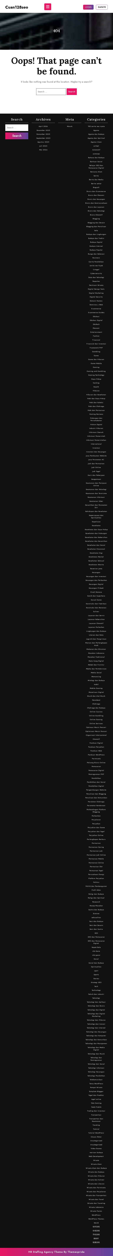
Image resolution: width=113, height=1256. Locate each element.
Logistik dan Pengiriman (96, 639)
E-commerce (96, 308)
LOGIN (88, 7)
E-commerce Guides (96, 312)
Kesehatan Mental (96, 557)
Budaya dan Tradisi (96, 238)
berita (96, 176)
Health (96, 387)
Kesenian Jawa (96, 568)
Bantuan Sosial (96, 161)
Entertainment (96, 332)
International (96, 444)
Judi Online (96, 467)
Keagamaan (96, 479)
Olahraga (96, 704)
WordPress (96, 1215)
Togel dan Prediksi (96, 1095)
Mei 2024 (43, 150)
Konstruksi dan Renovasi (96, 607)
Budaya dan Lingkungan (96, 234)
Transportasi (96, 1115)
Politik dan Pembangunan (96, 886)
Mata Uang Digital (96, 661)
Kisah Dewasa (96, 592)
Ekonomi (96, 328)
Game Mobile (96, 363)
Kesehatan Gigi (96, 553)
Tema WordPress (96, 1083)
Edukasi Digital (96, 320)
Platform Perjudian (96, 878)
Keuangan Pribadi (96, 588)
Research (96, 902)
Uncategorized (96, 1140)
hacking (96, 383)
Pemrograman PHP (96, 774)
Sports (96, 974)
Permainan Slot (96, 866)
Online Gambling (96, 715)
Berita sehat (96, 183)
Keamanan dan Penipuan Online (96, 484)
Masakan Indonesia (96, 653)
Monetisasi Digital (96, 692)
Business (96, 258)
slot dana (96, 951)
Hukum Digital (96, 424)
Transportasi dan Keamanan (96, 1119)
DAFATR (102, 7)
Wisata (96, 1160)
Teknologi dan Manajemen (96, 1043)
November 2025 (43, 134)
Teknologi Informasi (96, 1068)
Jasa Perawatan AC (96, 459)
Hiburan (96, 390)
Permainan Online (96, 863)
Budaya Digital (96, 242)
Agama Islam (96, 142)
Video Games (96, 1148)
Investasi (96, 448)
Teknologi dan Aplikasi (96, 1002)
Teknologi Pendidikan (96, 1076)
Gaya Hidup (96, 379)
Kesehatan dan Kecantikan (96, 541)
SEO (96, 933)
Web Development (96, 1156)
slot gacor (96, 955)
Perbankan (96, 816)
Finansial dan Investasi (96, 344)
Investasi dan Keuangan (96, 452)
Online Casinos (96, 711)
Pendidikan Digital (96, 786)
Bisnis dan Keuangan (96, 199)
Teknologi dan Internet (96, 1028)
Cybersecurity (96, 273)
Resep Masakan (96, 905)
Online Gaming (96, 719)
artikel (96, 146)
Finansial (96, 340)
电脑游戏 (96, 1242)
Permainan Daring (96, 847)
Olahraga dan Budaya (96, 708)
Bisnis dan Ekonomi (96, 195)
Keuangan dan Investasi (96, 576)
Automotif (96, 150)
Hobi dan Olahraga (96, 406)
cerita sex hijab (96, 265)
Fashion (96, 336)
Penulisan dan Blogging (96, 794)
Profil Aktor (96, 890)
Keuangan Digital (96, 584)
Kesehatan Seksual (96, 561)
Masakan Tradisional (96, 657)
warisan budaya (96, 1152)
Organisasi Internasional (96, 735)
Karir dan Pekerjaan (96, 475)
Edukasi (96, 316)
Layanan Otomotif (96, 623)
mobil (96, 684)
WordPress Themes (96, 1219)
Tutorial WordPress (96, 1133)
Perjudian (96, 823)
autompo (96, 154)
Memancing (96, 676)
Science (96, 913)
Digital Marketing (96, 293)
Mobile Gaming (96, 688)
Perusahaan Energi (96, 874)
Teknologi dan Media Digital (96, 1048)
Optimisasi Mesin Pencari (96, 731)
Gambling (96, 351)
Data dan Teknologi (96, 277)
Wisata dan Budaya (96, 1172)
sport (96, 971)
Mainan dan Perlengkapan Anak (96, 644)
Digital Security (96, 297)
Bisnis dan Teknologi (96, 211)
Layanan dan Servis (96, 615)
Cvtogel (96, 269)
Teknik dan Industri (96, 994)
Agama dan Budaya (96, 134)
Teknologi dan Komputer (96, 1035)
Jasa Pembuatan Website (96, 456)
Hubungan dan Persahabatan (96, 419)
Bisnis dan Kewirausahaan (96, 203)
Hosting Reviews (96, 414)
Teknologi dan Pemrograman (96, 1058)
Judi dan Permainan (96, 463)
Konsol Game (96, 600)
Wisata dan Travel (96, 1199)
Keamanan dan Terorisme (96, 493)
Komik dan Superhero (96, 596)
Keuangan (96, 572)
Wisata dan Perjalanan (96, 1191)
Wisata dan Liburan (96, 1184)
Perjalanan (96, 819)
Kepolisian (96, 521)
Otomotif (96, 739)
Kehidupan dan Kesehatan (96, 511)
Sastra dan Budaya (96, 909)
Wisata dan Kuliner (96, 1180)
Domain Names (96, 301)
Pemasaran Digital (96, 770)
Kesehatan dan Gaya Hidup (96, 529)
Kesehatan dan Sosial (96, 545)
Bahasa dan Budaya (96, 157)
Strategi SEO (96, 982)
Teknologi (96, 998)
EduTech (96, 324)
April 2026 (43, 126)
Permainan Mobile (96, 859)
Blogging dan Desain (96, 222)
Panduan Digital (96, 743)
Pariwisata (96, 758)
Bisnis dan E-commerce (96, 191)
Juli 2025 (43, 146)
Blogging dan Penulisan (96, 226)
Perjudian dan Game (96, 827)
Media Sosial (96, 672)
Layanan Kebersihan (96, 619)
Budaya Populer (96, 250)
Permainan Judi (96, 851)
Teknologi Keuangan (96, 1072)
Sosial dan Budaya (96, 963)
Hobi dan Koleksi (96, 402)
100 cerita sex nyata (96, 126)
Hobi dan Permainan (96, 410)
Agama (96, 130)
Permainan (96, 843)
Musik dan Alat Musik (96, 696)
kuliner (96, 611)
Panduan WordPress (96, 755)
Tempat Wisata (96, 1087)
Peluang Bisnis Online (96, 762)
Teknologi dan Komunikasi (96, 1039)
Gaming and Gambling (96, 371)
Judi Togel (96, 471)
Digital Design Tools (96, 289)
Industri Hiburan (96, 428)
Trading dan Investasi (96, 1111)
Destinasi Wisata (96, 285)
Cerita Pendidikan (96, 262)
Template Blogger (96, 1091)
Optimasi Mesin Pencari (96, 727)
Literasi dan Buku (96, 635)
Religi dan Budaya (96, 894)
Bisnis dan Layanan (96, 207)
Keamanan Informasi (96, 497)
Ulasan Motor (96, 1137)
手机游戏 (96, 1234)
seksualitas (96, 917)
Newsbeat (96, 700)
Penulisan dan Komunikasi (96, 797)
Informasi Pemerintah (96, 436)
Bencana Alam (96, 172)
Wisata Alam (96, 1164)
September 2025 (43, 138)
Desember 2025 (43, 130)
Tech (96, 986)
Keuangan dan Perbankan (96, 580)
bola (96, 230)
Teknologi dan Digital (96, 1010)
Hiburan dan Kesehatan (96, 394)
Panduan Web (96, 751)
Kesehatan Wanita (96, 564)
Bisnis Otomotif (96, 215)
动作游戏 (96, 1226)
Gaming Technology (96, 375)
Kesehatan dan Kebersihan (96, 537)
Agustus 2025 (43, 142)
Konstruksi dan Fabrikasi (96, 603)
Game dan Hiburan (96, 359)
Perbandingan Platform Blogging (96, 810)
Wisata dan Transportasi (96, 1195)
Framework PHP (96, 348)
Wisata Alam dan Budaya (96, 1168)
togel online (96, 1099)
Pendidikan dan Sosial (96, 782)
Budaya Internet (96, 246)
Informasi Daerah (96, 432)
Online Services (96, 723)
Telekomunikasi (96, 1079)
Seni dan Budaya (96, 921)
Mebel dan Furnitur (96, 665)
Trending (96, 1125)
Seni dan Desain (96, 925)
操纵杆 (96, 1238)
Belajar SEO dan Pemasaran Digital (96, 166)
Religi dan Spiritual (96, 898)
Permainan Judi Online (96, 855)
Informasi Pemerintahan (96, 440)
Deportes (96, 281)
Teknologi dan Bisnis (96, 1006)
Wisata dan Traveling (96, 1203)
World (96, 1223)
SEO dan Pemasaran (96, 937)
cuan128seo (16, 7)
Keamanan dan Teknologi (96, 489)
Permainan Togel (96, 870)
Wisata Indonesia (96, 1207)
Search (71, 91)
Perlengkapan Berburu (96, 839)
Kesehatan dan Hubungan (96, 533)
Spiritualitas (96, 967)
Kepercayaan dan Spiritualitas (96, 516)
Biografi (96, 187)
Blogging (96, 218)
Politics (96, 882)
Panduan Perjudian (96, 747)
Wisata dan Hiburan (96, 1176)
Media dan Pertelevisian (96, 669)
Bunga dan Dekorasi (96, 254)
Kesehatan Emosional (96, 549)
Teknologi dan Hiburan (96, 1020)
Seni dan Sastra (96, 929)
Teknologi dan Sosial (96, 1064)
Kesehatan (96, 525)
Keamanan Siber (96, 501)
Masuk (69, 126)
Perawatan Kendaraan (96, 805)
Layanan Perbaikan (96, 627)
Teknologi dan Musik (96, 1054)
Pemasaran (96, 766)
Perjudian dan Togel (96, 831)
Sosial (96, 959)
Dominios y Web (96, 304)
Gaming (96, 367)
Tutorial (96, 1129)
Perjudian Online (96, 835)
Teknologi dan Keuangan (96, 1032)
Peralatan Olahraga (96, 801)
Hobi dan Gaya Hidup (96, 398)
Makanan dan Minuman (96, 649)
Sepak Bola (96, 947)
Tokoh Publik (96, 1107)
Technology (96, 990)
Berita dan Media (96, 179)
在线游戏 (96, 1230)
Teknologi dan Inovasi (96, 1024)
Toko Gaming (96, 1103)
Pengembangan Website (96, 790)
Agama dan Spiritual (96, 138)
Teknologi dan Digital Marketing (96, 1014)
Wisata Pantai (96, 1211)
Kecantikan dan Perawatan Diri (96, 506)
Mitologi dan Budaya (96, 680)
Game (96, 355)
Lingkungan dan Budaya (96, 631)
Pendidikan (96, 778)
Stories (96, 978)
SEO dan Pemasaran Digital (96, 942)
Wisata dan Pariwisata (96, 1187)
